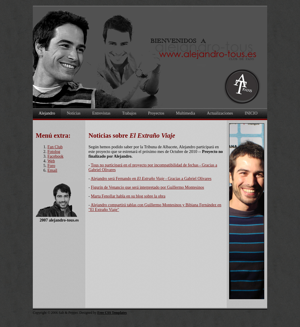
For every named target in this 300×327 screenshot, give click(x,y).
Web (51, 161)
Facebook (55, 156)
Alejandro (47, 113)
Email (52, 170)
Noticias (74, 113)
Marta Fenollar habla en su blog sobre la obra (128, 196)
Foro (51, 166)
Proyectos (156, 113)
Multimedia (185, 113)
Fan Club (55, 147)
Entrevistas (101, 113)
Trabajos (129, 113)
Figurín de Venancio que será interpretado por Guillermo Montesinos (147, 187)
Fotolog (53, 151)
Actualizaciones (220, 113)
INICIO (251, 113)
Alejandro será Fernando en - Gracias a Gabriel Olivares (151, 178)
